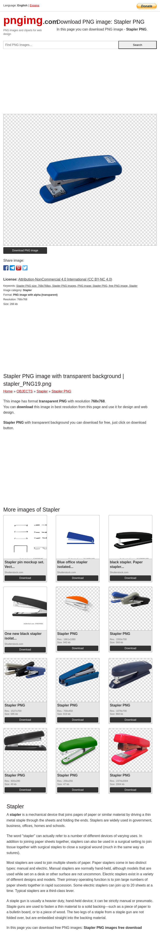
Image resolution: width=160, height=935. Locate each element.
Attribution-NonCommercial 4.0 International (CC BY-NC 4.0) (65, 279)
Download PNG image (25, 250)
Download (25, 578)
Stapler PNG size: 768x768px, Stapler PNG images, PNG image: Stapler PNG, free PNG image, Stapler (76, 285)
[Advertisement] (80, 83)
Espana (34, 5)
